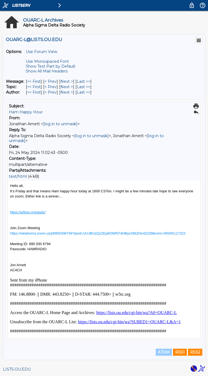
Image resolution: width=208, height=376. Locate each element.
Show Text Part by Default (50, 66)
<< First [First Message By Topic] (34, 86)
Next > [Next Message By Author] (66, 92)
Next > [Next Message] (66, 81)
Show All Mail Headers (47, 71)
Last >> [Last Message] (83, 81)
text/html (18, 176)
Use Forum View (41, 51)
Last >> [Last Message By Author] (83, 92)
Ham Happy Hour (26, 112)
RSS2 (195, 352)
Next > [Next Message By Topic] (66, 86)
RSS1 (180, 352)
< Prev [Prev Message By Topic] (50, 86)
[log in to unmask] (60, 123)
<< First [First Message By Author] (34, 92)
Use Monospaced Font (47, 61)
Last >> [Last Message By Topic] (83, 86)
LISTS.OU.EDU (17, 369)
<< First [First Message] (34, 81)
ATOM (164, 352)
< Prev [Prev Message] (50, 81)
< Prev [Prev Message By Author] (50, 92)
